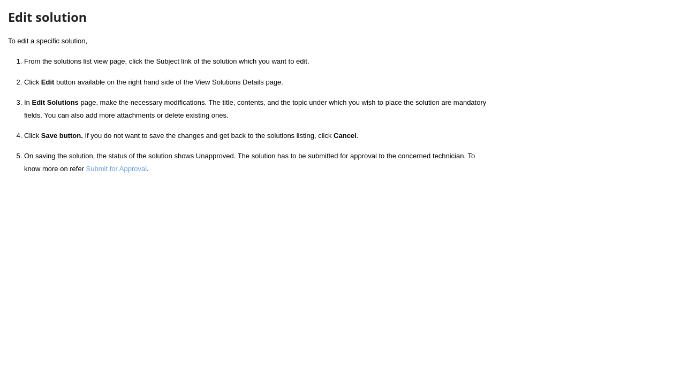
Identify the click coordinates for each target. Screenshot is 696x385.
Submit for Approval (116, 169)
